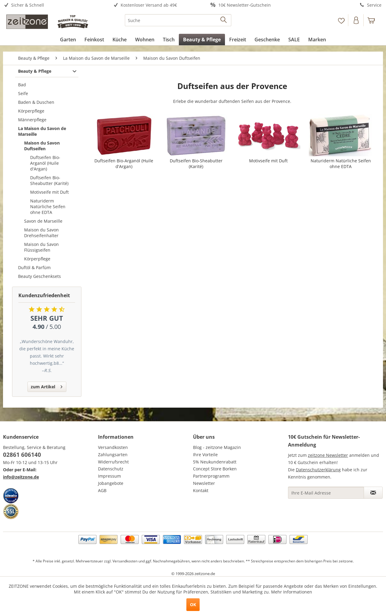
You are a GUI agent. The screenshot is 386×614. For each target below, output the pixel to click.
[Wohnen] (145, 39)
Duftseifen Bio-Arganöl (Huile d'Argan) (45, 163)
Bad (22, 84)
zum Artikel (46, 386)
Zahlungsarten (113, 454)
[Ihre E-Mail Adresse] (326, 493)
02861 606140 (22, 455)
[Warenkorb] (374, 20)
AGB (102, 490)
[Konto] (356, 20)
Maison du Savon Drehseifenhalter (41, 232)
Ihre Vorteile (205, 454)
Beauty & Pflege (34, 71)
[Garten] (68, 39)
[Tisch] (169, 39)
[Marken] (317, 39)
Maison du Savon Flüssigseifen (41, 247)
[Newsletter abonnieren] (373, 493)
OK (193, 604)
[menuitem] (50, 5)
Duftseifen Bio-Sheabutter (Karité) (49, 180)
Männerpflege (32, 119)
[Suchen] (224, 20)
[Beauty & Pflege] (202, 39)
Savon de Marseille (43, 221)
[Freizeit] (237, 39)
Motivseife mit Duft (49, 192)
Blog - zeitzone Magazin (217, 447)
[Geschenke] (267, 39)
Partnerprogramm (211, 476)
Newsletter (204, 483)
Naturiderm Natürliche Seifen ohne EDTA (47, 206)
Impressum (109, 476)
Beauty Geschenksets (39, 276)
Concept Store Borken (215, 469)
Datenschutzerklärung (318, 469)
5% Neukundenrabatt (214, 462)
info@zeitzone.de (21, 477)
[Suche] (178, 20)
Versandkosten (113, 447)
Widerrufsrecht (113, 462)
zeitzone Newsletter (328, 455)
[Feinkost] (94, 39)
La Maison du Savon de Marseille (42, 131)
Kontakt (200, 490)
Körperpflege (31, 111)
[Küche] (119, 39)
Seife (23, 93)
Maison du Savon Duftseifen (42, 145)
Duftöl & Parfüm (34, 267)
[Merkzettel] (341, 20)
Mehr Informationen (291, 592)
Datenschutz (110, 469)
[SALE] (294, 39)
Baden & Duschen (36, 102)
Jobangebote (110, 483)
